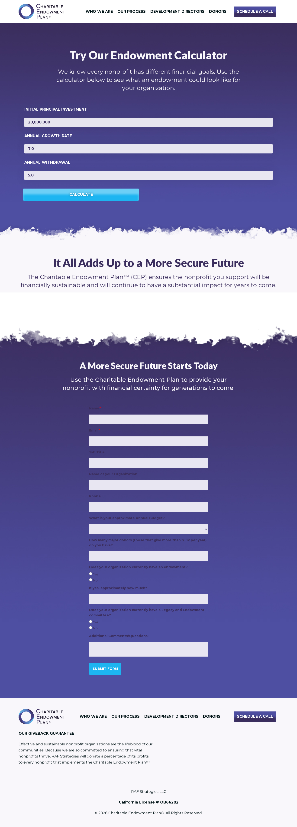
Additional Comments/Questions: (118, 635)
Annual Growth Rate (48, 136)
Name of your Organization (113, 473)
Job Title (97, 451)
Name (95, 407)
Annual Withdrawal (47, 162)
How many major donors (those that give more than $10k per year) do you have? (148, 541)
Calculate (47, 193)
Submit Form (105, 668)
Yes (95, 573)
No (95, 580)
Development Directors (177, 11)
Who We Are (99, 11)
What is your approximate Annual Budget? (127, 517)
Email (94, 429)
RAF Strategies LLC (148, 791)
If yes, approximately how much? (118, 587)
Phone (95, 495)
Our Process (131, 11)
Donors (217, 11)
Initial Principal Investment (55, 109)
